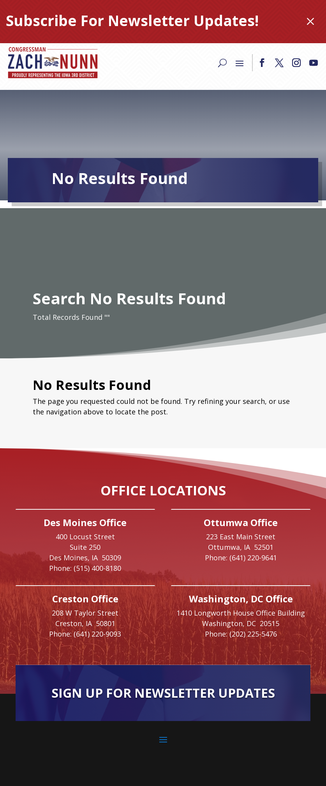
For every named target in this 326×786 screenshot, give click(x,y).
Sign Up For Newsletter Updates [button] (163, 692)
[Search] (222, 62)
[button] (262, 62)
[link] (52, 62)
